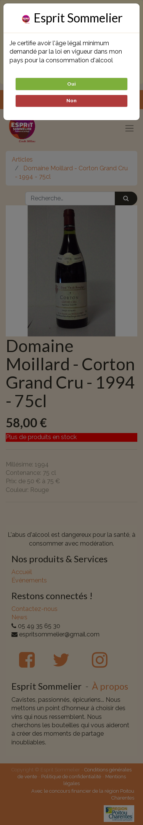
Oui (71, 84)
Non (71, 100)
